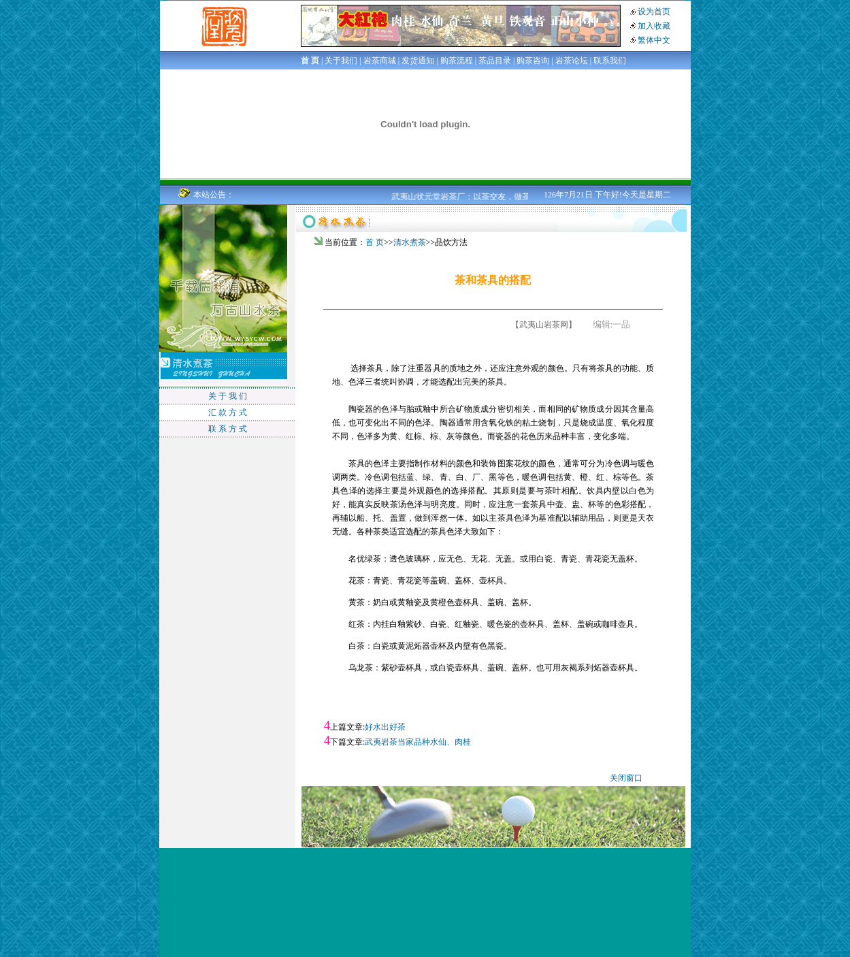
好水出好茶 (385, 727)
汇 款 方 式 (227, 412)
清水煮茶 (409, 242)
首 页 (374, 242)
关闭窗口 (626, 778)
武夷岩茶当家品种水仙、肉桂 (418, 742)
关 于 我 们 (227, 396)
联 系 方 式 (227, 429)
